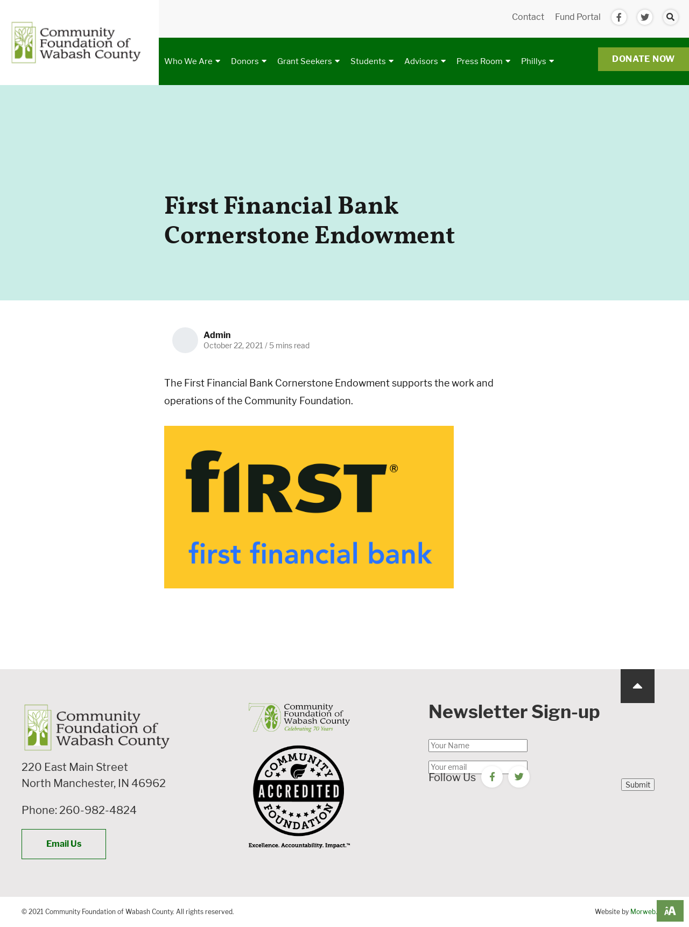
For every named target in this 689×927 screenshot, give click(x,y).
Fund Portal (578, 17)
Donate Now (643, 59)
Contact (528, 17)
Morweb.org (648, 912)
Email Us (63, 844)
